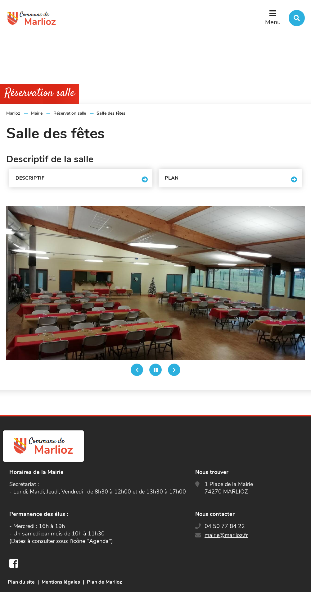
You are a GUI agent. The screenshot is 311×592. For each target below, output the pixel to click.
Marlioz (13, 113)
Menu (273, 22)
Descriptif (30, 178)
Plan (171, 178)
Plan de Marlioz (104, 582)
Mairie (37, 113)
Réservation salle (69, 113)
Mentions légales (61, 582)
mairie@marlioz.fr (226, 535)
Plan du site (21, 582)
